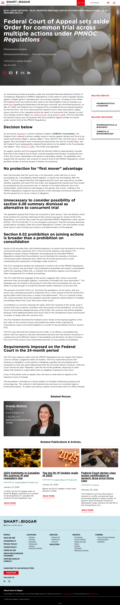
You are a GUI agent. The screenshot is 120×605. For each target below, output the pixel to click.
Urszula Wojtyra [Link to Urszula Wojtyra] (23, 61)
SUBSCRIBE (11, 573)
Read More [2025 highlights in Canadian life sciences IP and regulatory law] (10, 503)
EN (79, 3)
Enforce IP (56, 539)
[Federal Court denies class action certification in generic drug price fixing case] (99, 457)
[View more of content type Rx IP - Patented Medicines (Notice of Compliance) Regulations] (64, 10)
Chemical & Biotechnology (44, 54)
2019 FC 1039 (59, 115)
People (7, 535)
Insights (76, 535)
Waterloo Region (35, 548)
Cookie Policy (10, 547)
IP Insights (79, 537)
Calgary (32, 546)
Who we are (9, 538)
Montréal (32, 542)
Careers (99, 535)
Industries (55, 544)
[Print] (4, 73)
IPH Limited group (67, 593)
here (10, 104)
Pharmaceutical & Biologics (16, 54)
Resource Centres (81, 550)
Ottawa (32, 537)
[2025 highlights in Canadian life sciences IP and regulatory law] (22, 457)
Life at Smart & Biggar (106, 537)
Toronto (32, 539)
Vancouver (33, 544)
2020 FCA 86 (40, 115)
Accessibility (10, 541)
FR (83, 3)
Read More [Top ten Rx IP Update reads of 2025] (49, 496)
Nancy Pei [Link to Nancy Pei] (34, 482)
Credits (60, 603)
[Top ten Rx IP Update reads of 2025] (60, 457)
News (77, 544)
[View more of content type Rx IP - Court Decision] (16, 10)
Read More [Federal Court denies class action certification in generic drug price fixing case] (87, 510)
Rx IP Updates (80, 539)
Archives (78, 548)
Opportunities (103, 539)
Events (77, 546)
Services (54, 535)
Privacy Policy (10, 544)
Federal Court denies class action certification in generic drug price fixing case (98, 476)
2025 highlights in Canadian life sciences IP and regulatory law (22, 475)
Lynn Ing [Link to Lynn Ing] (95, 485)
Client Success (80, 542)
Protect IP (56, 537)
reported (21, 134)
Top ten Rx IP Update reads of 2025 (60, 474)
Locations (94, 3)
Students (101, 542)
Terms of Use (10, 550)
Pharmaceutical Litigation (15, 49)
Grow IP (55, 542)
